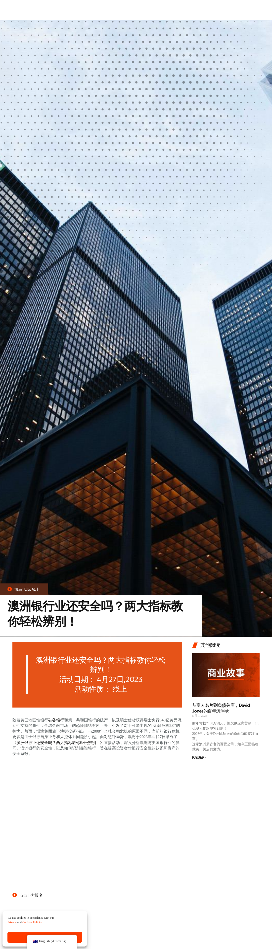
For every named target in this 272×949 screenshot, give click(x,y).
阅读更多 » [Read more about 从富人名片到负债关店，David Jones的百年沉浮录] (199, 757)
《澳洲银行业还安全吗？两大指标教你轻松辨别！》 (58, 742)
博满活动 (22, 589)
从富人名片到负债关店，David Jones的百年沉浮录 (221, 708)
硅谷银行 (56, 720)
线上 (36, 589)
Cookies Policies (32, 922)
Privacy (12, 922)
